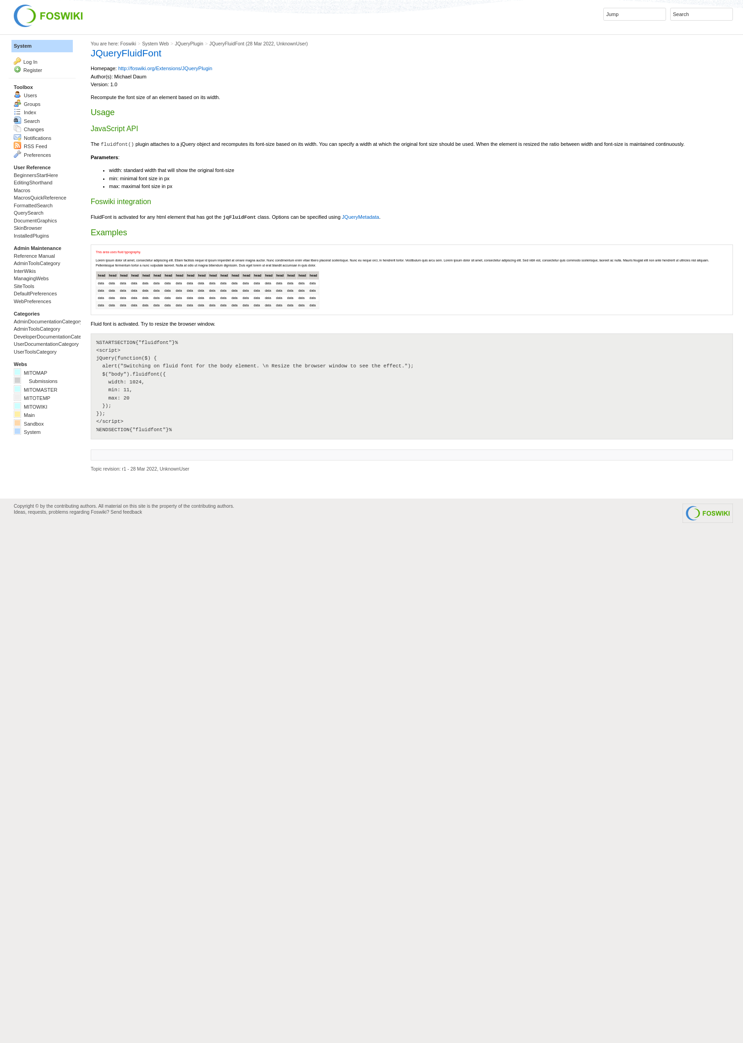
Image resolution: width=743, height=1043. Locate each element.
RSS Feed (40, 219)
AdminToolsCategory (56, 430)
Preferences (44, 232)
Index (30, 164)
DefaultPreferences (53, 485)
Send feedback (218, 982)
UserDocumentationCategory (73, 576)
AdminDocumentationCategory (76, 535)
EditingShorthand (49, 283)
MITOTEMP (43, 668)
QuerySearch (41, 338)
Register (40, 92)
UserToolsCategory (53, 590)
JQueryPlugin (344, 51)
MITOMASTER (50, 654)
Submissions (50, 641)
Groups (34, 150)
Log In (36, 78)
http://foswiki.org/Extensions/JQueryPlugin (300, 96)
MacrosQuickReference (61, 310)
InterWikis (34, 443)
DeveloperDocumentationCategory (84, 563)
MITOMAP (41, 627)
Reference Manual (51, 416)
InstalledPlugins (46, 379)
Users (31, 136)
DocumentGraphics (53, 352)
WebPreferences (48, 499)
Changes (38, 191)
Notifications (44, 205)
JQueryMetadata (655, 380)
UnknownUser (530, 51)
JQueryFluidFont (412, 51)
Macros (29, 297)
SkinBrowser (39, 366)
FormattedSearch (49, 324)
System (30, 53)
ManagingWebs (45, 457)
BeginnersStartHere (54, 269)
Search (34, 177)
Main (29, 696)
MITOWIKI (41, 682)
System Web (282, 51)
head (184, 523)
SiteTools (32, 471)
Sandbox (37, 710)
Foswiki (233, 51)
